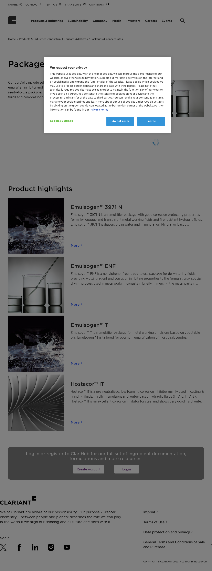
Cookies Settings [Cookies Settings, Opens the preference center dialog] (61, 121)
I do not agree (120, 121)
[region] (107, 95)
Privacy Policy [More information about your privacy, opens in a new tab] (99, 109)
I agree (151, 121)
